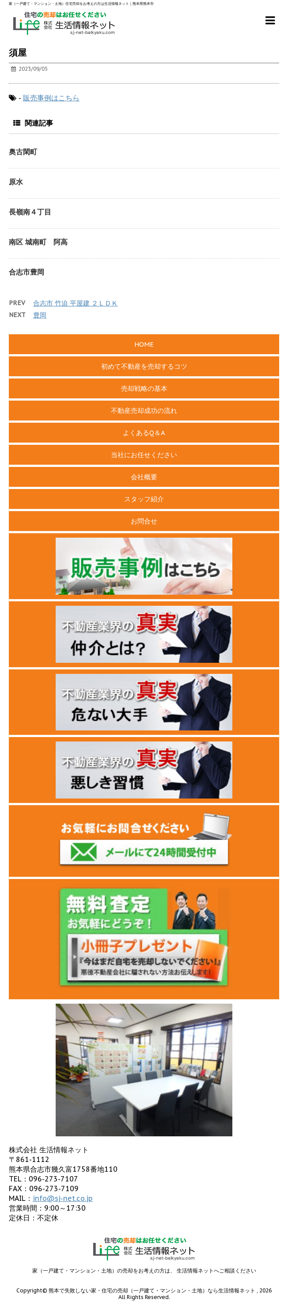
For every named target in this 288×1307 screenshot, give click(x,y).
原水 (16, 181)
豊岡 (39, 315)
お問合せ (144, 521)
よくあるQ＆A (144, 432)
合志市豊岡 (26, 272)
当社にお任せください (144, 455)
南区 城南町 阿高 (38, 241)
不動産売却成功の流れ (144, 410)
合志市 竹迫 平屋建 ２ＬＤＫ (75, 303)
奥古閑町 (23, 151)
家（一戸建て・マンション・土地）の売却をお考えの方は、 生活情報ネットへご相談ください (144, 1270)
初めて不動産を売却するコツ (144, 366)
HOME (144, 344)
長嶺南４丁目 (30, 211)
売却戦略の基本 (144, 388)
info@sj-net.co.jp (63, 1198)
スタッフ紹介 (144, 499)
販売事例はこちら (51, 97)
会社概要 (144, 477)
